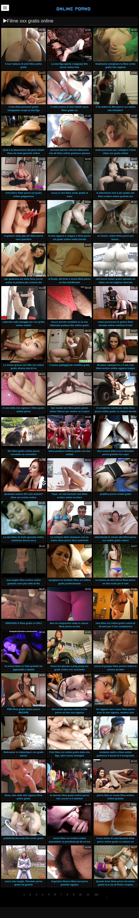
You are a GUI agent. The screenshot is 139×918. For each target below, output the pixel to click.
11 (88, 894)
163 (96, 894)
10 (80, 894)
